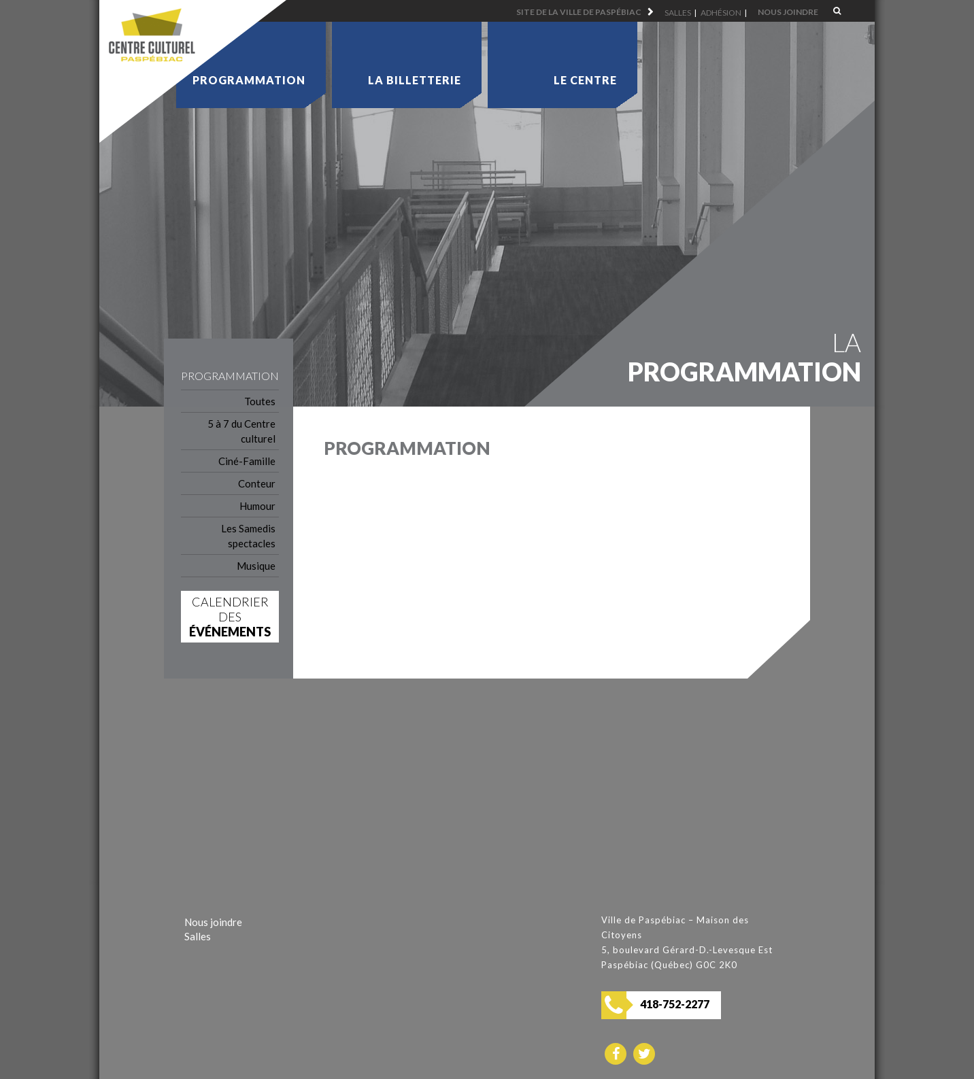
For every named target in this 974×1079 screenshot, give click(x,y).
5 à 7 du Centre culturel (241, 431)
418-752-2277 (674, 1003)
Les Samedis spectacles (248, 535)
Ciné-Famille (246, 461)
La (414, 79)
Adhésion (721, 12)
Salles (678, 12)
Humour (257, 506)
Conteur (256, 483)
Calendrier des (230, 616)
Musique (256, 566)
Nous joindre (788, 12)
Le (585, 79)
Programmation (248, 79)
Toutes (259, 401)
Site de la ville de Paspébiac (578, 12)
